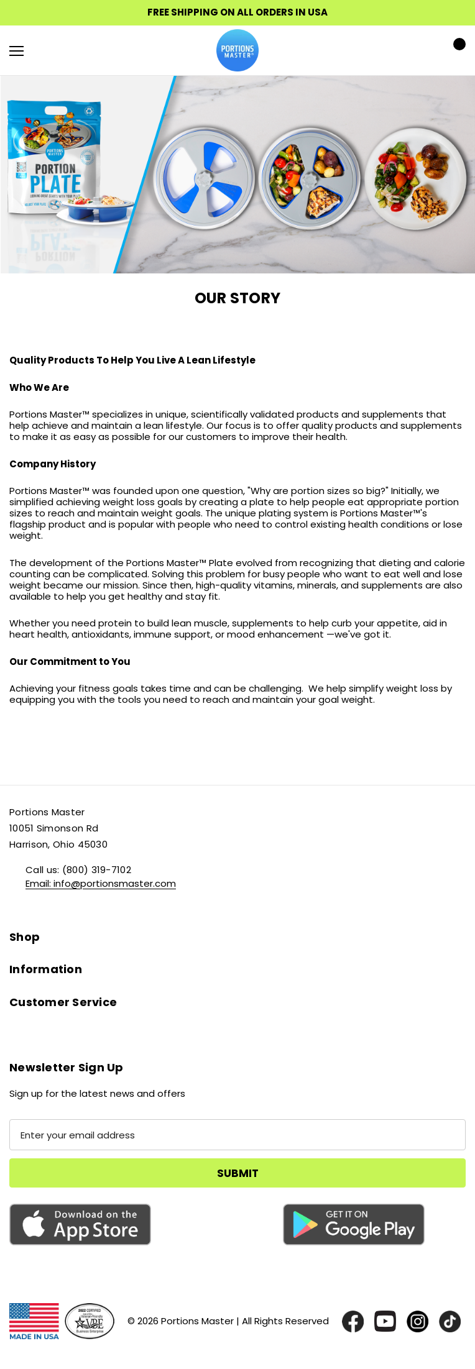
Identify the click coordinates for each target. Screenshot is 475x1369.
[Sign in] (420, 50)
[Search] (49, 50)
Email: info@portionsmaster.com (100, 883)
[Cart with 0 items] (456, 50)
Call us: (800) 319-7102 (78, 869)
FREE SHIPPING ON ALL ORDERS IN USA (237, 12)
